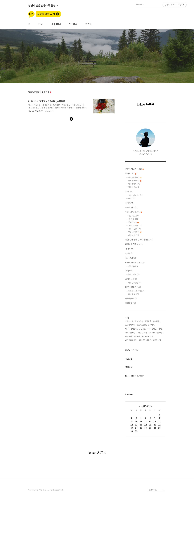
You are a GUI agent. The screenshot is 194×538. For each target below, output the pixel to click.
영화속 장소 (133, 187)
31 (136, 431)
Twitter (140, 375)
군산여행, (142, 328)
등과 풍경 (130, 257)
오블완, (128, 321)
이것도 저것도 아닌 (135, 262)
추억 (128, 270)
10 (136, 421)
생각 (129, 248)
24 (136, 428)
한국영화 (134, 177)
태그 (41, 23)
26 (145, 428)
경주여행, (128, 336)
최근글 (128, 350)
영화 (130, 173)
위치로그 (73, 23)
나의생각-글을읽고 (134, 244)
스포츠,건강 (131, 207)
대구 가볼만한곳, (131, 328)
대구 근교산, (142, 332)
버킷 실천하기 (133, 287)
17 (136, 424)
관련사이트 (153, 527)
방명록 (88, 23)
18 (141, 424)
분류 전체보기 (134, 169)
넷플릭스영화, (142, 325)
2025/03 (145, 406)
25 (141, 428)
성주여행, (141, 340)
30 (132, 431)
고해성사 (131, 278)
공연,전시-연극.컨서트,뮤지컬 (139, 239)
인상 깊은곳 (133, 212)
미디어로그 (56, 23)
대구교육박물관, (131, 340)
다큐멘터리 (134, 183)
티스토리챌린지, (138, 321)
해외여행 (130, 303)
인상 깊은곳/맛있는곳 (35, 111)
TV (128, 191)
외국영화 (134, 180)
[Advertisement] (97, 481)
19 (145, 424)
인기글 (135, 350)
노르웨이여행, (130, 325)
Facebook (129, 375)
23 (132, 428)
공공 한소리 (131, 298)
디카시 (129, 253)
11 (141, 421)
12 (145, 421)
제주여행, (136, 336)
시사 (129, 202)
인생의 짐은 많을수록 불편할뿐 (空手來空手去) (43, 5)
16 (132, 424)
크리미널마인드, (131, 332)
